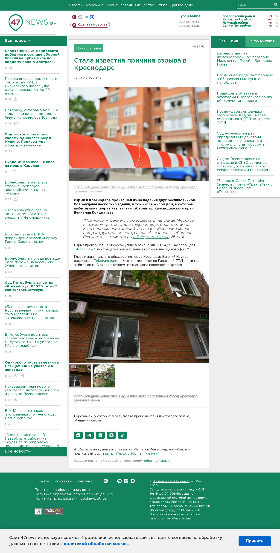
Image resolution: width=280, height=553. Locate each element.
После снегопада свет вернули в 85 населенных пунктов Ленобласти (245, 79)
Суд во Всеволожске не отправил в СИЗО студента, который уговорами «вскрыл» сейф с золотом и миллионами (244, 165)
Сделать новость (92, 24)
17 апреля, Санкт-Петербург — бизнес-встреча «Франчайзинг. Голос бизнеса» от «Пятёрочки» (244, 186)
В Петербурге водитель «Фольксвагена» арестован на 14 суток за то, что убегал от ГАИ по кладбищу (32, 343)
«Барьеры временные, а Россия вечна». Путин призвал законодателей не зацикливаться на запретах (32, 315)
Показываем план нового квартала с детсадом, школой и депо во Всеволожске (32, 393)
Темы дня (228, 41)
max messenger (92, 17)
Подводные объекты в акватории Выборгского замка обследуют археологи (244, 97)
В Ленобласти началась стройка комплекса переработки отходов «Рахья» (32, 191)
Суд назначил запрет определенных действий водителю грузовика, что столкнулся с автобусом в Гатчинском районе (241, 141)
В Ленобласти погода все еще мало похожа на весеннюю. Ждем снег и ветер (32, 265)
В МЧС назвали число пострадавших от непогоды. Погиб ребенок (32, 417)
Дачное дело (181, 5)
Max (133, 481)
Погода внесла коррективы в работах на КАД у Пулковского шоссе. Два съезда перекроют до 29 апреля (32, 89)
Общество (144, 5)
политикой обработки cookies (96, 544)
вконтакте (80, 17)
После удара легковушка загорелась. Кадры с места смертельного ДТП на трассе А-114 (243, 117)
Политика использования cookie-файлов (71, 498)
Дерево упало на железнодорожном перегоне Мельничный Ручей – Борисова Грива (244, 59)
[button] (78, 435)
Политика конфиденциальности (63, 489)
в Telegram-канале (151, 237)
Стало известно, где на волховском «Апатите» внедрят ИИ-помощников (32, 217)
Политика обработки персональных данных (74, 494)
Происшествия (119, 5)
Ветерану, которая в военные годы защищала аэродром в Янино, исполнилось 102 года (32, 117)
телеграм (86, 17)
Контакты (63, 481)
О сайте (42, 481)
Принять (254, 541)
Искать (276, 4)
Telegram (126, 481)
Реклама (85, 481)
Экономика (94, 5)
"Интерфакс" (85, 249)
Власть (75, 5)
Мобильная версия (74, 17)
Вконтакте (106, 481)
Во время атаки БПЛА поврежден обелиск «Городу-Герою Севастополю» (32, 241)
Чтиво (162, 5)
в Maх (152, 454)
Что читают (263, 41)
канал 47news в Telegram (125, 454)
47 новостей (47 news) (171, 481)
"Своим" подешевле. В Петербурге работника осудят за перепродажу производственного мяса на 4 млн (32, 445)
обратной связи (156, 461)
